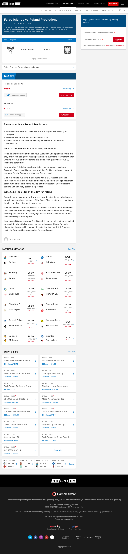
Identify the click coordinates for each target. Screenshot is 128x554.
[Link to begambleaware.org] (64, 494)
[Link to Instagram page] (41, 537)
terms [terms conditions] (108, 45)
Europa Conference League (86, 10)
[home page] (11, 3)
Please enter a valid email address (98, 32)
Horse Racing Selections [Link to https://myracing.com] (55, 526)
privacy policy (119, 45)
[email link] (52, 537)
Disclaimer (87, 537)
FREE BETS (113, 4)
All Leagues (46, 10)
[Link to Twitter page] (30, 537)
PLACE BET (65, 95)
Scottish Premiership (63, 10)
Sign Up (118, 39)
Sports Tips (99, 4)
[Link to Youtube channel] (46, 537)
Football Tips (52, 4)
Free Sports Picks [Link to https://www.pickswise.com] (75, 528)
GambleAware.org (14, 500)
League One (107, 10)
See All (71, 249)
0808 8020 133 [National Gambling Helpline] (51, 507)
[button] (39, 88)
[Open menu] (122, 3)
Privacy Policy (98, 537)
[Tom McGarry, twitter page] (12, 239)
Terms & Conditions (66, 537)
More (121, 10)
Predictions (68, 4)
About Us (78, 537)
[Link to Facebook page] (36, 537)
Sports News (84, 4)
